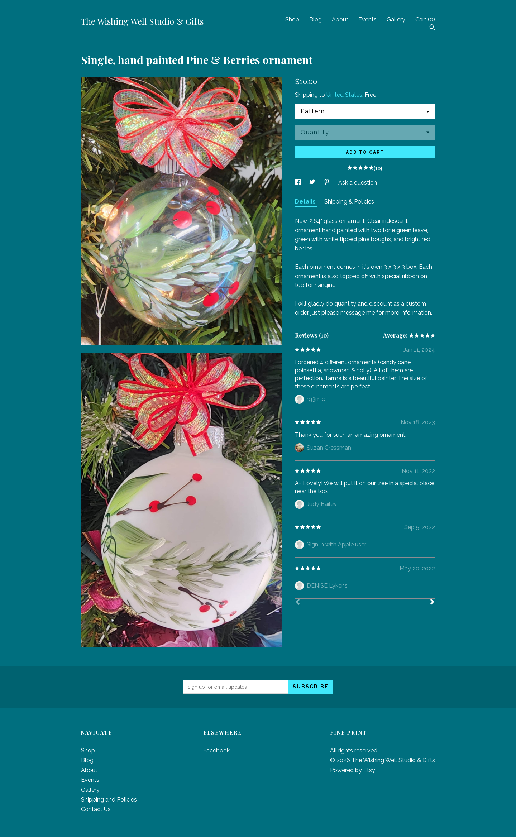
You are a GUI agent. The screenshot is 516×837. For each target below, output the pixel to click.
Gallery (396, 19)
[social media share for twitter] (313, 182)
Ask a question (357, 182)
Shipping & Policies (349, 201)
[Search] (432, 28)
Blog (315, 19)
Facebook (216, 750)
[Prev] (298, 603)
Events (367, 19)
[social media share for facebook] (298, 182)
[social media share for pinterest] (327, 182)
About (340, 19)
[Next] (432, 603)
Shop (292, 19)
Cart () (425, 19)
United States (344, 94)
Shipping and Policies (109, 799)
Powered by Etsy (352, 770)
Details (306, 201)
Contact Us (96, 809)
